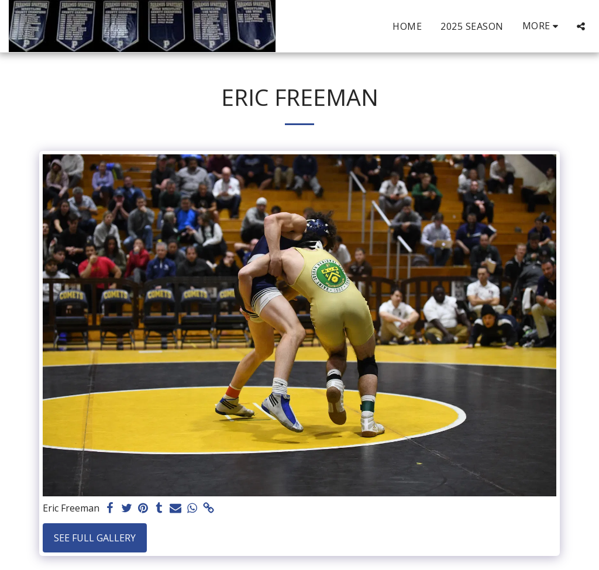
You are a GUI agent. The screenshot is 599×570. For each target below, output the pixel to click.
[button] (581, 26)
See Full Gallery (95, 537)
